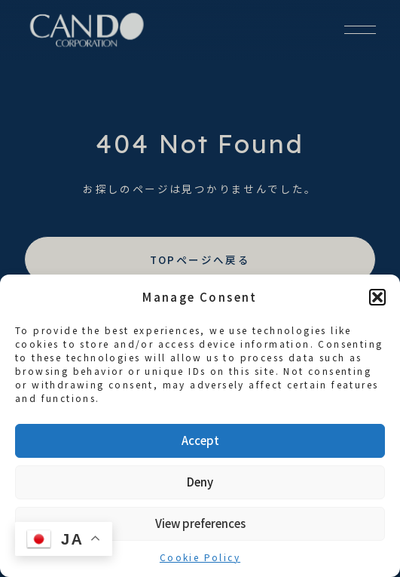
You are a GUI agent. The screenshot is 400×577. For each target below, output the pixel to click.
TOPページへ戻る (200, 259)
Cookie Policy (200, 557)
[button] (377, 297)
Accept (200, 440)
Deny (200, 482)
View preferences (200, 523)
